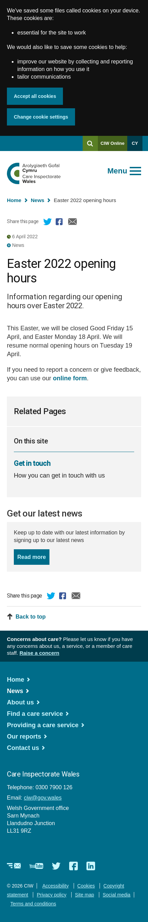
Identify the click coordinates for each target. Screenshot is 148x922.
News (37, 200)
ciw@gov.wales (43, 798)
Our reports (24, 736)
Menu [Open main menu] (117, 171)
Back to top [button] (31, 617)
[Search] (90, 143)
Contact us (23, 747)
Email (72, 222)
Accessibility (55, 886)
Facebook (60, 222)
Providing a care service (42, 725)
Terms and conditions (33, 903)
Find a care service (35, 713)
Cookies (86, 886)
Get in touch (32, 463)
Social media (116, 895)
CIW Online (112, 145)
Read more (33, 556)
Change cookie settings (41, 117)
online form (70, 378)
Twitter (47, 222)
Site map (84, 895)
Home (14, 200)
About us (20, 702)
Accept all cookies (35, 96)
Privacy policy (51, 895)
